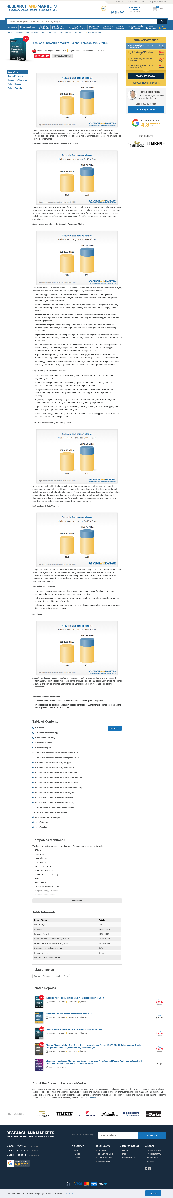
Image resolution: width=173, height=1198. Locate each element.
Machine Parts (61, 976)
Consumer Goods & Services (135, 27)
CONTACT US (132, 2)
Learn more (70, 1193)
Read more (77, 900)
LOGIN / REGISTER (158, 2)
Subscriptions (104, 1161)
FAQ (143, 2)
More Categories (151, 27)
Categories (102, 1150)
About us (77, 1150)
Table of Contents (15, 76)
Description (13, 72)
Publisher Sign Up (154, 1150)
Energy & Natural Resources (77, 27)
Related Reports (15, 88)
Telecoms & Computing (108, 27)
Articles (150, 1161)
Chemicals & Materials (44, 27)
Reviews (77, 1157)
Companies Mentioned (17, 80)
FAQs (124, 1154)
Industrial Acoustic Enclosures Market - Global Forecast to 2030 (75, 998)
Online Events (152, 1157)
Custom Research (105, 1157)
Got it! (153, 1193)
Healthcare (12, 27)
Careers (77, 1154)
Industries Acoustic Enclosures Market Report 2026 (69, 1013)
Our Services (162, 27)
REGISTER (152, 1135)
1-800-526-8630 (116, 12)
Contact (125, 1150)
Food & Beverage (120, 27)
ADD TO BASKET (146, 75)
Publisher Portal (154, 1154)
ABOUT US (119, 2)
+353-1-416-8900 (135, 8)
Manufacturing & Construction (58, 27)
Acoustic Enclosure (43, 976)
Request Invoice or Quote (146, 83)
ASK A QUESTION (146, 110)
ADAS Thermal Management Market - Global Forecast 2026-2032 (76, 1029)
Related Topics (14, 84)
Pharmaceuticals (27, 27)
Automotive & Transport (94, 27)
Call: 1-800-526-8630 (146, 103)
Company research (105, 1154)
